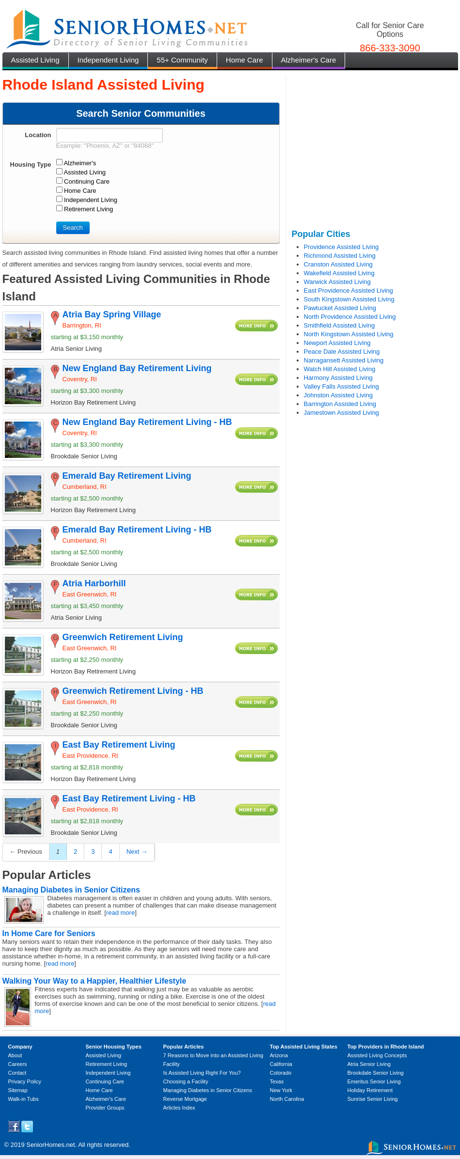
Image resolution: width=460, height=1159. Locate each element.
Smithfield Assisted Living (339, 325)
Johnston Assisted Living (338, 395)
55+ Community (182, 60)
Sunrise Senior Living (373, 1099)
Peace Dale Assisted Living (342, 351)
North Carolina (287, 1099)
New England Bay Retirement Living (137, 368)
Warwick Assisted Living (337, 281)
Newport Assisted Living (337, 342)
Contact (17, 1073)
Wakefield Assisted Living (339, 273)
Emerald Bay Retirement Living (127, 476)
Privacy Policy (24, 1081)
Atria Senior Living (369, 1064)
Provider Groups (105, 1108)
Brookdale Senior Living (376, 1073)
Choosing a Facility (185, 1081)
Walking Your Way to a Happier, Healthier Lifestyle (94, 981)
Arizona (279, 1055)
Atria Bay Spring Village (112, 314)
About (15, 1055)
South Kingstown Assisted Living (349, 299)
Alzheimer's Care (308, 60)
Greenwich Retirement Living (123, 637)
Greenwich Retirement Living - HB (133, 691)
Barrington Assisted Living (340, 403)
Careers (17, 1064)
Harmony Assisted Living (338, 377)
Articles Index (179, 1108)
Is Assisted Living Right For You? (202, 1073)
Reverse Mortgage (185, 1099)
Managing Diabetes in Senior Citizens (71, 890)
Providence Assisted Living (341, 247)
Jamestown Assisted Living (341, 412)
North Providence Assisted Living (350, 316)
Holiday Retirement (370, 1090)
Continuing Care (105, 1081)
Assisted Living (35, 60)
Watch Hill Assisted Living (340, 369)
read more (120, 912)
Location (38, 135)
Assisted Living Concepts (377, 1055)
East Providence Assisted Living (348, 290)
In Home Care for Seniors (48, 933)
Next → (137, 851)
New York (281, 1090)
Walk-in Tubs (23, 1099)
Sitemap (18, 1090)
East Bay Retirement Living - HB (129, 798)
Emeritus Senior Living (374, 1081)
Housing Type (30, 164)
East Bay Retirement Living (119, 745)
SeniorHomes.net (50, 1144)
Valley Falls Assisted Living (341, 386)
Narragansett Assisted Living (344, 360)
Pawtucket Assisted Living (340, 308)
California (281, 1064)
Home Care (244, 60)
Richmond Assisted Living (340, 255)
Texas (277, 1081)
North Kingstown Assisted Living (349, 334)
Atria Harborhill (94, 583)
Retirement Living (106, 1064)
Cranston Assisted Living (338, 264)
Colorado (281, 1073)
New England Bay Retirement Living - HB (147, 422)
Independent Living (108, 60)
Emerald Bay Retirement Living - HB (137, 529)
